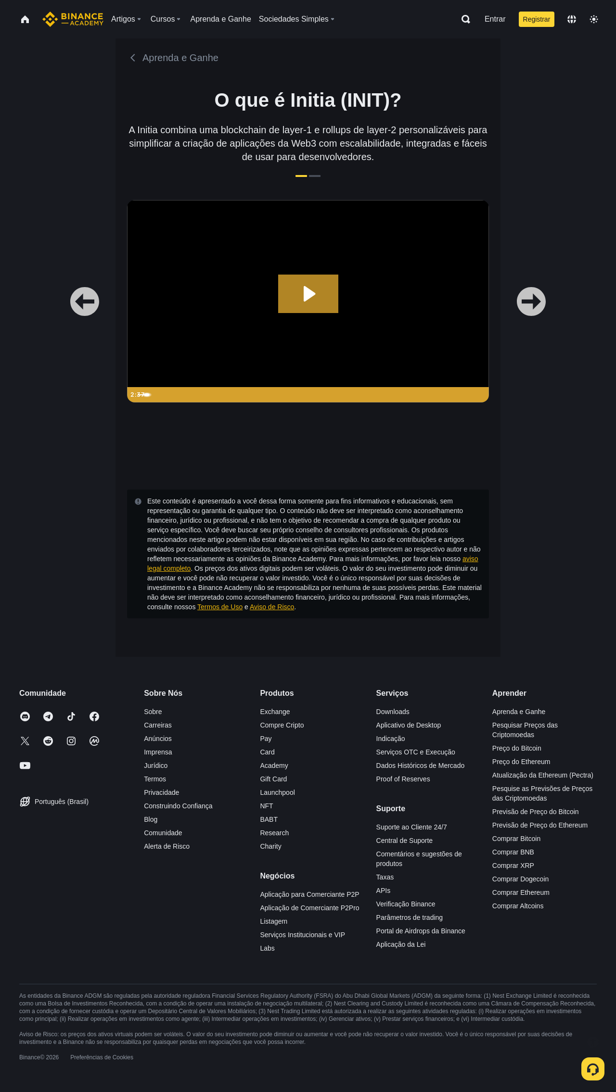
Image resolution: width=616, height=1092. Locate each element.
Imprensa (158, 752)
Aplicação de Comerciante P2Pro (309, 908)
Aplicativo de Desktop (408, 725)
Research (274, 833)
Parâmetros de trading (409, 917)
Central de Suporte (404, 840)
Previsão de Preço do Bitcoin (535, 812)
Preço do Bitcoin (516, 748)
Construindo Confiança (178, 806)
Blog (150, 819)
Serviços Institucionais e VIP (302, 935)
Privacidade (161, 792)
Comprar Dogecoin (520, 879)
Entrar (495, 19)
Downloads (393, 711)
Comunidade (163, 833)
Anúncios (158, 738)
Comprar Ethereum (521, 892)
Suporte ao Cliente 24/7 (411, 827)
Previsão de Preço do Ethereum (540, 825)
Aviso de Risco (272, 607)
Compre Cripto (282, 725)
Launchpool (277, 792)
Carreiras (158, 725)
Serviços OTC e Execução (415, 752)
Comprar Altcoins (518, 906)
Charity (270, 846)
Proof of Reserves (403, 779)
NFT (266, 806)
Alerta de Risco (167, 846)
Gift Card (273, 779)
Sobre (153, 711)
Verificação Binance (406, 904)
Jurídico (155, 765)
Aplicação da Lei (401, 944)
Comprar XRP (513, 865)
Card (267, 752)
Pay (265, 738)
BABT (269, 819)
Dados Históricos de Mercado (420, 765)
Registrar (537, 19)
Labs (267, 948)
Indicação (390, 738)
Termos (155, 779)
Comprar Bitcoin (516, 838)
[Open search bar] (463, 19)
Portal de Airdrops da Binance (420, 931)
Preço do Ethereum (521, 762)
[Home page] (72, 19)
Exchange (275, 711)
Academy (274, 765)
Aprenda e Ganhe (519, 711)
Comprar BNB (513, 852)
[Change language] (571, 19)
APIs (383, 890)
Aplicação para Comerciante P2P (309, 894)
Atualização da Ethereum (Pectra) (542, 775)
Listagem (273, 921)
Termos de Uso (220, 607)
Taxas (385, 877)
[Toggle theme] (593, 19)
